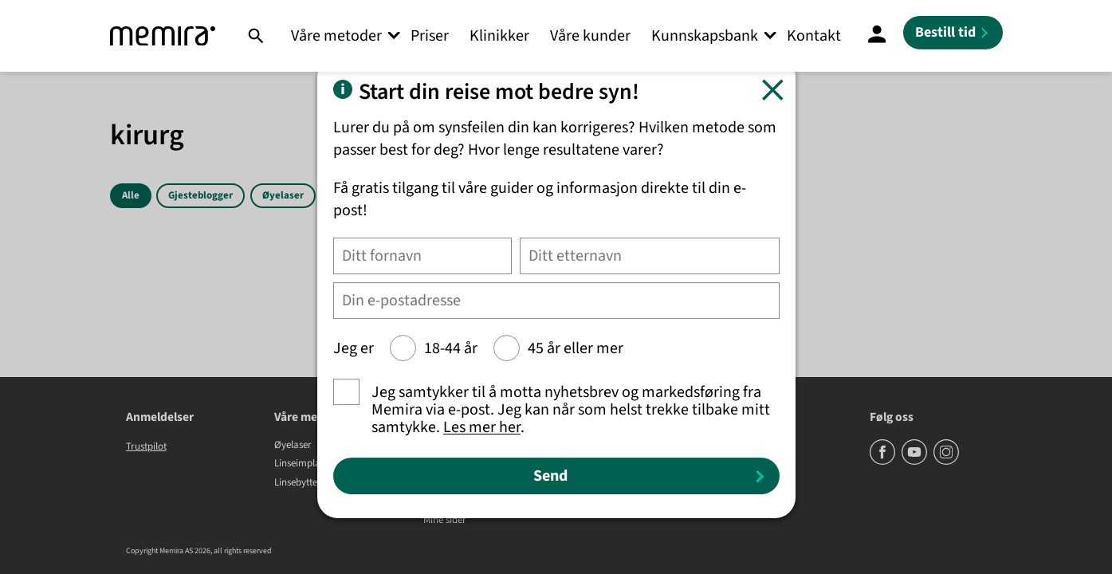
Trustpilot (146, 446)
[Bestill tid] (953, 32)
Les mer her (482, 427)
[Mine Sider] (876, 35)
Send (550, 476)
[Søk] (255, 35)
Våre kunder (590, 36)
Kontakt (814, 36)
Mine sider (444, 520)
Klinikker (499, 36)
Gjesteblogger (200, 195)
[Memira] (162, 36)
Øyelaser (283, 195)
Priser (430, 36)
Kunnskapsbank (704, 36)
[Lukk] (773, 89)
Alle (130, 195)
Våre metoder (336, 36)
